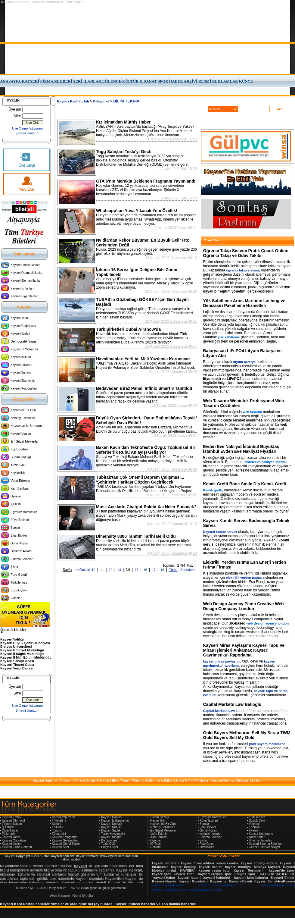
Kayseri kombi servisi (220, 532)
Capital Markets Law (219, 711)
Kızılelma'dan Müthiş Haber (123, 122)
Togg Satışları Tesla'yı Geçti (123, 151)
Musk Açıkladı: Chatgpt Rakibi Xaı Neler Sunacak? (146, 506)
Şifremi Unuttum (27, 133)
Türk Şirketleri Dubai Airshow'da (128, 329)
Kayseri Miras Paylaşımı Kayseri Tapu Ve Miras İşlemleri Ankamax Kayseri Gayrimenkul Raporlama (244, 650)
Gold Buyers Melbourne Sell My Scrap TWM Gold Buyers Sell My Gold (246, 735)
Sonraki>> (187, 570)
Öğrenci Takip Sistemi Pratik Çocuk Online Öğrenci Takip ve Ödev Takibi (245, 253)
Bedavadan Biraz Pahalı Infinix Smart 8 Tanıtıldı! (144, 388)
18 (162, 570)
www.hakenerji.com (167, 885)
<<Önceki (83, 570)
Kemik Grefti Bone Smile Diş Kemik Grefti (244, 483)
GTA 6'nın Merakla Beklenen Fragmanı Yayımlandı (145, 181)
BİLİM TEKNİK (126, 101)
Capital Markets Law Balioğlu (232, 704)
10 (94, 570)
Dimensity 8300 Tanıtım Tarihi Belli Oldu (136, 536)
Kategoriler (101, 101)
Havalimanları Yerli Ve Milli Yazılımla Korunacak (143, 358)
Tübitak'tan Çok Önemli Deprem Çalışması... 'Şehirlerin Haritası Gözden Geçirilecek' (140, 479)
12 (111, 570)
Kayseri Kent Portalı (73, 101)
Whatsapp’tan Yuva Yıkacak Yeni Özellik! (136, 210)
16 (145, 570)
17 (154, 570)
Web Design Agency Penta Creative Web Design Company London (243, 606)
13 (119, 570)
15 (137, 570)
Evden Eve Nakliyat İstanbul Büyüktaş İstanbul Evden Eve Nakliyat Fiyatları (241, 449)
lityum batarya (244, 362)
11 (102, 570)
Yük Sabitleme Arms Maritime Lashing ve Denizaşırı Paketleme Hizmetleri (244, 303)
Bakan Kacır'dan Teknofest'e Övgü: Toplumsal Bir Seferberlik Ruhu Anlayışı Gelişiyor (145, 450)
